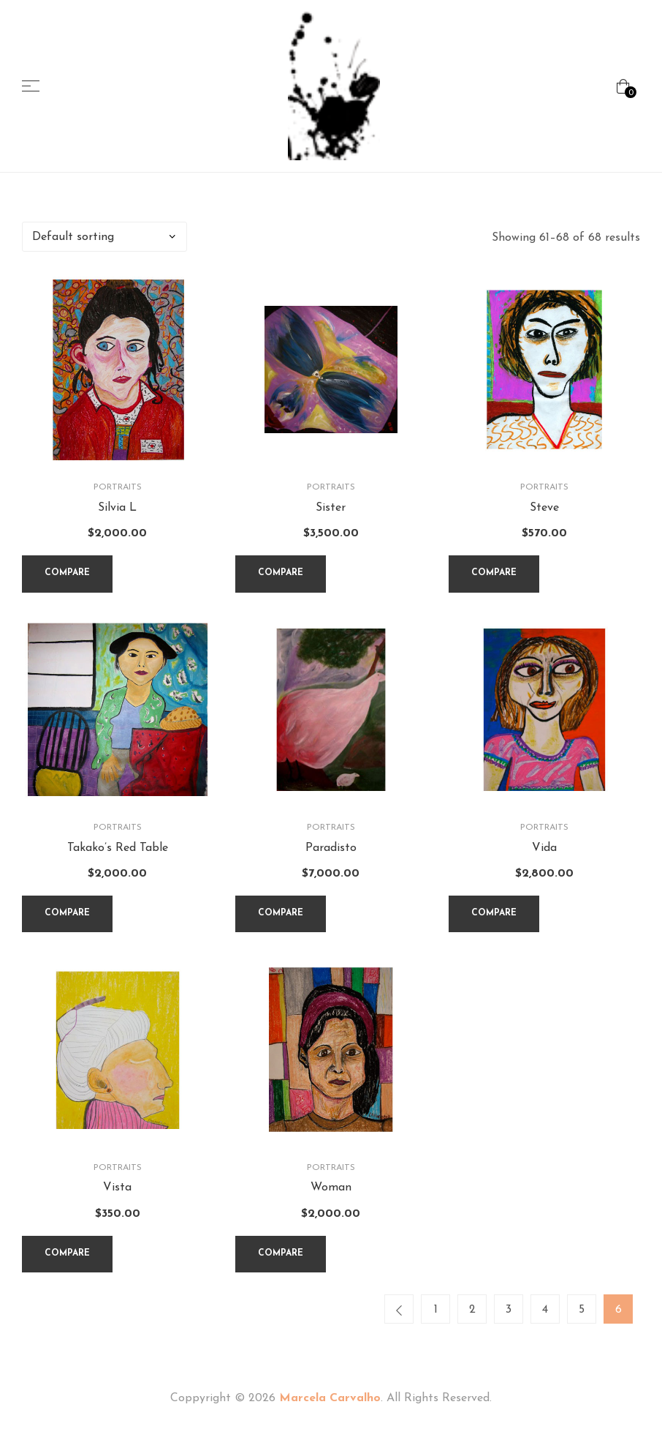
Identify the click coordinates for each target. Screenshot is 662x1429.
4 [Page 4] (545, 1310)
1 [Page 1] (436, 1310)
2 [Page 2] (472, 1310)
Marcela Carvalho (330, 1400)
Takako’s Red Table (117, 848)
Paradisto (331, 848)
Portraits (118, 487)
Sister (331, 508)
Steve (544, 508)
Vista (117, 1188)
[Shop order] (104, 237)
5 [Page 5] (582, 1310)
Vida (544, 848)
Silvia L (117, 508)
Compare (67, 573)
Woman (331, 1188)
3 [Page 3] (508, 1310)
